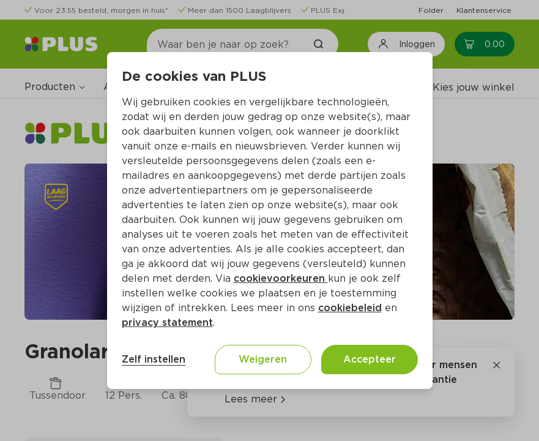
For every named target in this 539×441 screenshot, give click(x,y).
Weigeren (263, 359)
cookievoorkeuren (281, 278)
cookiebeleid (350, 308)
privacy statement (167, 322)
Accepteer (369, 359)
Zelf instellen (153, 359)
